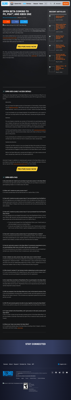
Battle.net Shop (13, 107)
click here (34, 55)
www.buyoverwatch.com (10, 37)
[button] (66, 3)
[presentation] (5, 3)
